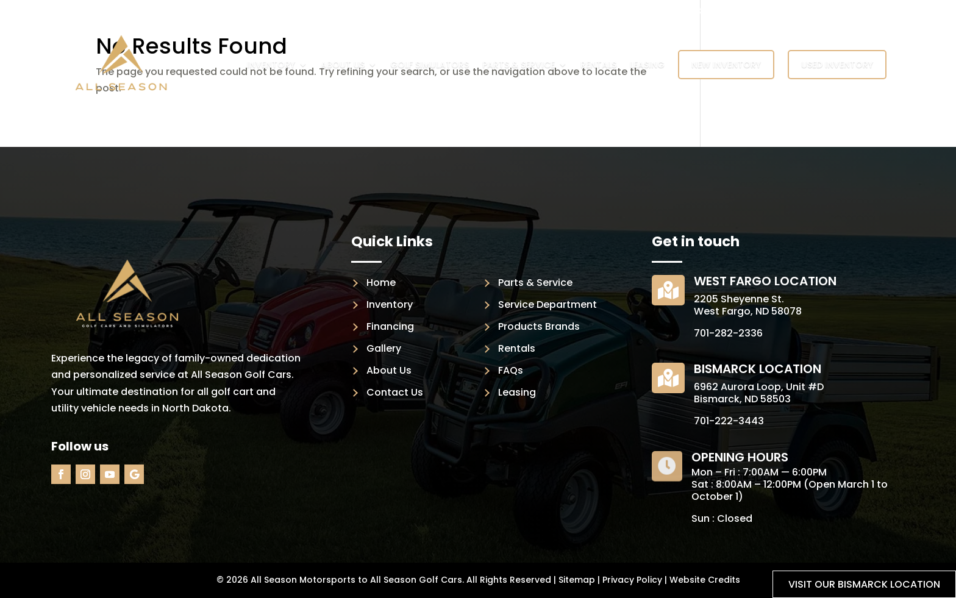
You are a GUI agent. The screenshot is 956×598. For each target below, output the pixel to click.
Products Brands (539, 326)
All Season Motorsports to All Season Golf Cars (356, 580)
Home (381, 283)
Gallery (383, 348)
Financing (390, 326)
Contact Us (394, 392)
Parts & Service (518, 65)
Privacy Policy (632, 580)
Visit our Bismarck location (864, 584)
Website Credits (704, 580)
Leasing (647, 65)
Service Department (547, 304)
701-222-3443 (729, 421)
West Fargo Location (765, 281)
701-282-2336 (728, 333)
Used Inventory (837, 65)
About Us (343, 65)
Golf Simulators (429, 65)
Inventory (271, 65)
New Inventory (726, 65)
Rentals (598, 65)
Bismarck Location (757, 368)
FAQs (510, 370)
